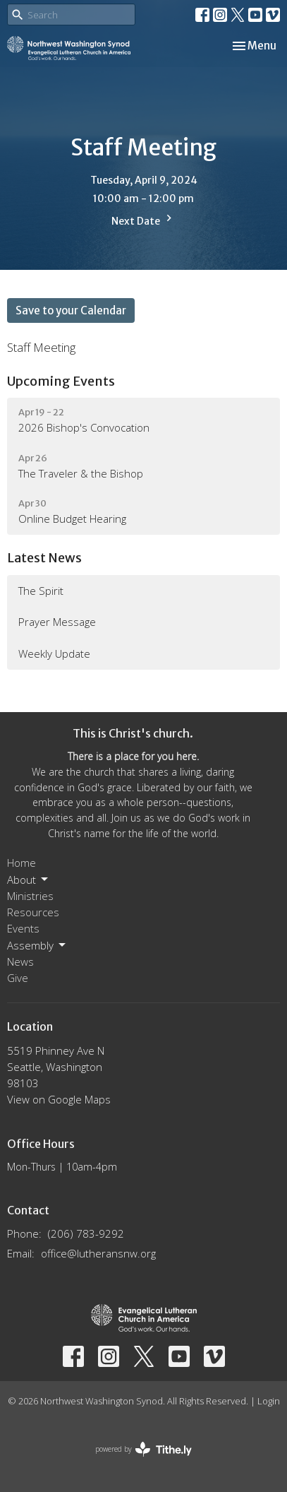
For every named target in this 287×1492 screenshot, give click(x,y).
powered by (143, 1449)
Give (17, 978)
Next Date (143, 219)
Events (23, 928)
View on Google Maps (59, 1099)
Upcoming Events (61, 381)
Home (21, 862)
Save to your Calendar (71, 310)
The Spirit (40, 591)
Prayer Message (57, 622)
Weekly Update (54, 653)
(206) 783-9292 (86, 1233)
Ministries (30, 896)
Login (268, 1401)
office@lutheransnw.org (98, 1253)
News (20, 961)
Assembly (37, 945)
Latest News (44, 558)
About (28, 879)
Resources (33, 912)
